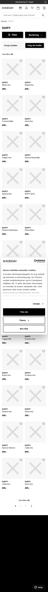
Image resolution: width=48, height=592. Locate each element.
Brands (4, 21)
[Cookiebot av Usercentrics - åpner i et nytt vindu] (34, 261)
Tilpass (24, 320)
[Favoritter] (32, 8)
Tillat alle (24, 312)
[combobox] (22, 15)
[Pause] (45, 2)
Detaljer (36, 304)
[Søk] (43, 15)
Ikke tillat (24, 329)
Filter (12, 34)
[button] (35, 35)
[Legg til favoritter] (21, 61)
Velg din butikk (35, 45)
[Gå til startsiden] (8, 8)
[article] (12, 73)
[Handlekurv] (38, 8)
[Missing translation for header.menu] (44, 8)
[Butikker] (20, 8)
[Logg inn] (26, 8)
